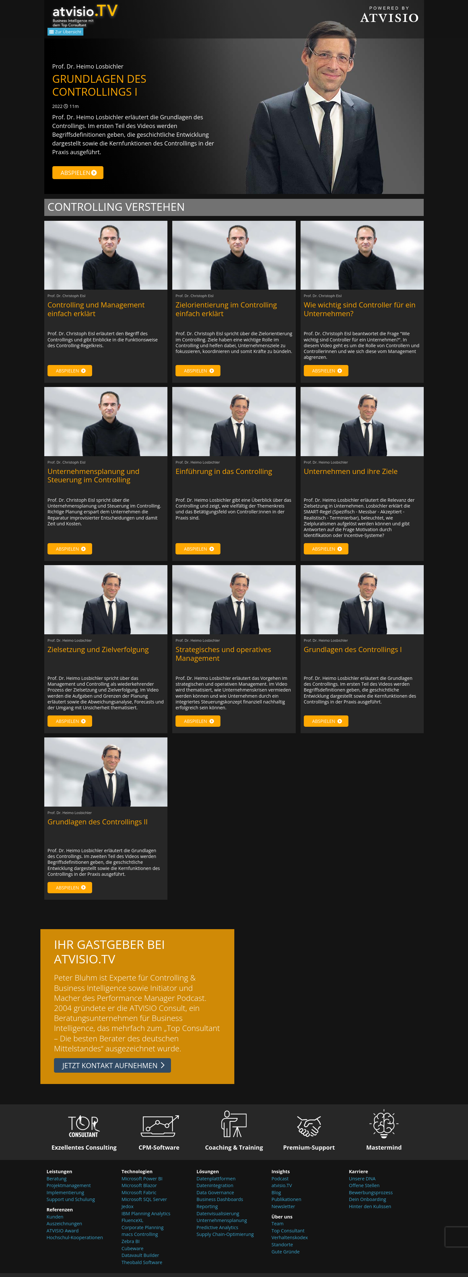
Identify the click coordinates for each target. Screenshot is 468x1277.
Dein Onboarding (367, 1203)
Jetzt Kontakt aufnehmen (110, 1069)
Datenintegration (215, 1189)
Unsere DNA (362, 1182)
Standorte (282, 1248)
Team (277, 1228)
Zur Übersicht (73, 33)
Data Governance (215, 1196)
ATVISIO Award (63, 1234)
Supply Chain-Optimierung (225, 1238)
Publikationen (286, 1203)
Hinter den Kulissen (370, 1210)
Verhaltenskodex (289, 1242)
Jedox (127, 1210)
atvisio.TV (281, 1189)
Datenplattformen (216, 1182)
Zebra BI (131, 1245)
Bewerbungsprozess (371, 1196)
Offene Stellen (364, 1189)
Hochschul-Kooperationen (75, 1242)
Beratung (57, 1182)
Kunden (55, 1221)
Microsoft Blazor (139, 1189)
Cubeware (133, 1252)
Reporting (207, 1210)
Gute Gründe (285, 1255)
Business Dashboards (220, 1203)
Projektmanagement (69, 1189)
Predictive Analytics (217, 1231)
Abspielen (79, 173)
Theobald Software (142, 1266)
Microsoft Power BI (142, 1182)
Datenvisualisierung (218, 1217)
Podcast (280, 1182)
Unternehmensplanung (222, 1224)
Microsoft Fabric (139, 1196)
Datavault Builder (140, 1259)
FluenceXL (133, 1224)
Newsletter (283, 1210)
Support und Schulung (71, 1203)
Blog (276, 1196)
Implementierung (65, 1196)
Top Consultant (287, 1234)
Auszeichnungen (64, 1228)
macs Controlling (140, 1238)
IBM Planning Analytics (146, 1217)
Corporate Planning (143, 1231)
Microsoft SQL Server (144, 1203)
